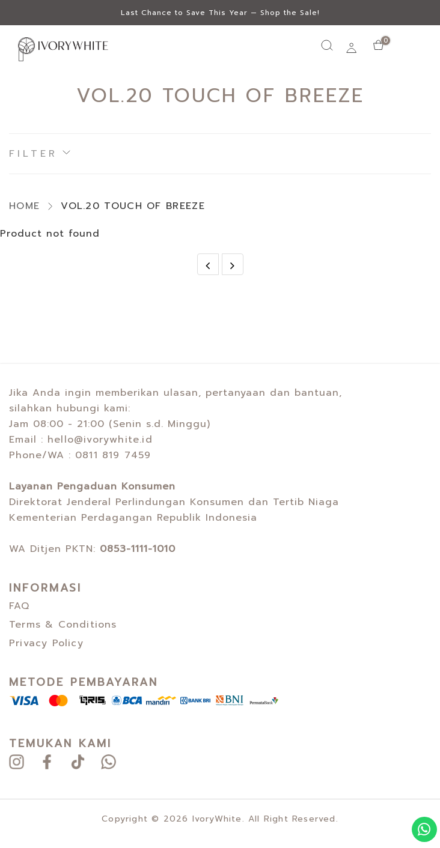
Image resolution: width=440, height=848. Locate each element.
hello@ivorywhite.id (100, 439)
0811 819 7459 (113, 455)
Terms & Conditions (63, 624)
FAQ (19, 606)
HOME (24, 206)
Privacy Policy (46, 643)
